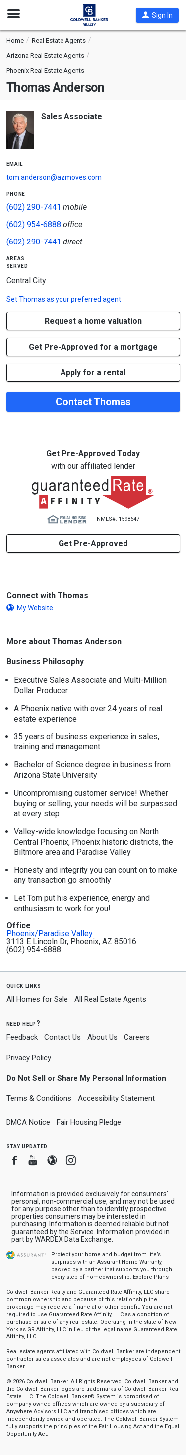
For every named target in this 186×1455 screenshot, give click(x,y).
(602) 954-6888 (33, 224)
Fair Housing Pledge (89, 1122)
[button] (157, 15)
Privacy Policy (28, 1057)
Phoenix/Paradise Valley (49, 934)
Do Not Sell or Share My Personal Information (86, 1078)
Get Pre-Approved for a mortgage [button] (93, 347)
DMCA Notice (28, 1122)
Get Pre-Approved (93, 543)
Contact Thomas (93, 402)
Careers (137, 1037)
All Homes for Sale (37, 999)
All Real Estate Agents (110, 999)
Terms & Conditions (38, 1098)
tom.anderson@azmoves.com (54, 177)
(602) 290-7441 (33, 207)
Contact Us (62, 1037)
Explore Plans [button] (151, 1277)
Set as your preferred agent (63, 299)
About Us (102, 1037)
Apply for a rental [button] (93, 372)
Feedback (22, 1037)
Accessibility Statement (116, 1098)
